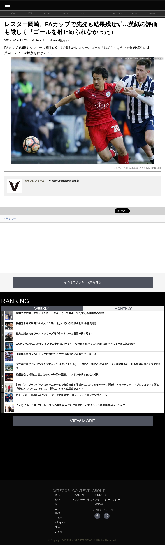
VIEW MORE (82, 420)
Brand (152, 13)
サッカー (48, 13)
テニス (100, 13)
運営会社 (100, 504)
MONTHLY (123, 309)
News (134, 13)
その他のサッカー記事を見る (82, 282)
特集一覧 (80, 494)
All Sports (117, 13)
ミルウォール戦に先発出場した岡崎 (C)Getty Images (137, 168)
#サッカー (10, 218)
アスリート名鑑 (83, 499)
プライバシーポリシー (107, 499)
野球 (30, 13)
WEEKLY (41, 309)
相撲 (83, 13)
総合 (13, 13)
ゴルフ (65, 13)
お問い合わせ (102, 494)
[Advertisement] (82, 248)
